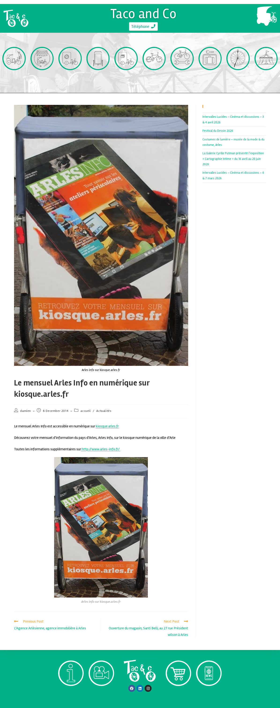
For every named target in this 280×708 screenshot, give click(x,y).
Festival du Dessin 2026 (217, 131)
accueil (85, 411)
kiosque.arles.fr (107, 426)
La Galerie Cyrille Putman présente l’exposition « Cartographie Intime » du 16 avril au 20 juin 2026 (233, 158)
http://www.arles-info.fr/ (100, 449)
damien (25, 411)
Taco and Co (143, 13)
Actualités (103, 411)
